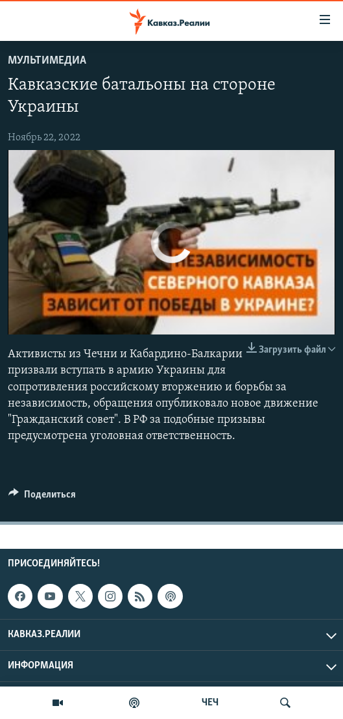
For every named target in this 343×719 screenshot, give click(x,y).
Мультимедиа (47, 61)
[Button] (42, 497)
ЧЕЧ (210, 703)
